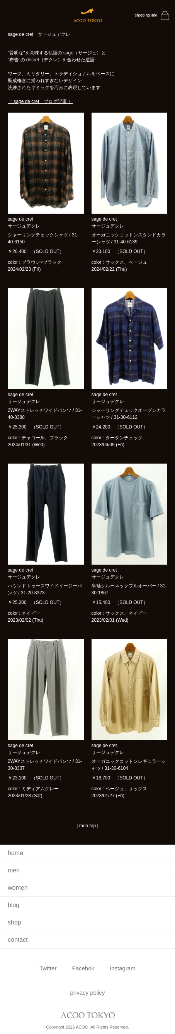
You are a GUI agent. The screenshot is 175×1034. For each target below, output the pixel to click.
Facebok (83, 968)
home (15, 853)
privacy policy (87, 992)
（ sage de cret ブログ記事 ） (40, 101)
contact (18, 939)
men (14, 870)
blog (13, 905)
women (18, 887)
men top (87, 825)
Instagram (123, 968)
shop (14, 922)
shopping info (146, 15)
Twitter (47, 968)
